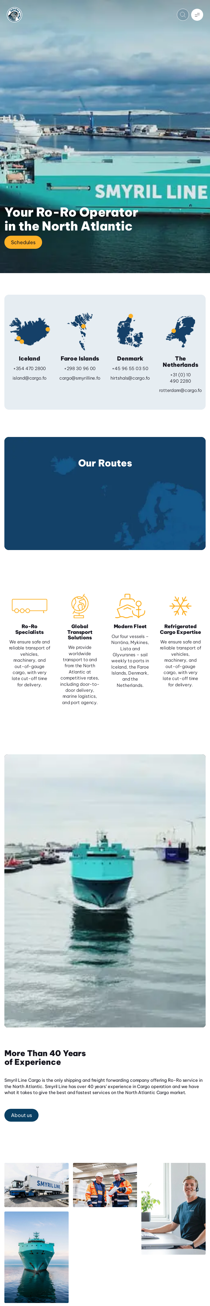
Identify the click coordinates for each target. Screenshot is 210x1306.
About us (21, 1115)
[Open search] (183, 15)
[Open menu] (197, 15)
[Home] (14, 14)
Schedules (23, 242)
